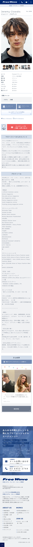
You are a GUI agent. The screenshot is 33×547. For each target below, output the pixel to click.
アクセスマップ (8, 521)
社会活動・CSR (8, 525)
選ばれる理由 (7, 519)
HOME (10, 5)
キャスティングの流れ (23, 530)
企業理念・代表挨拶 (9, 512)
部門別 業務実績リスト (23, 510)
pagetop (2, 545)
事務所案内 (7, 510)
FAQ (5, 517)
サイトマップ (7, 529)
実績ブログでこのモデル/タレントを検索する (16, 361)
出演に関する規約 (22, 532)
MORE (16, 409)
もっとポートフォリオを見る (16, 112)
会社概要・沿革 (8, 514)
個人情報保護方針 (8, 523)
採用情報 (6, 527)
